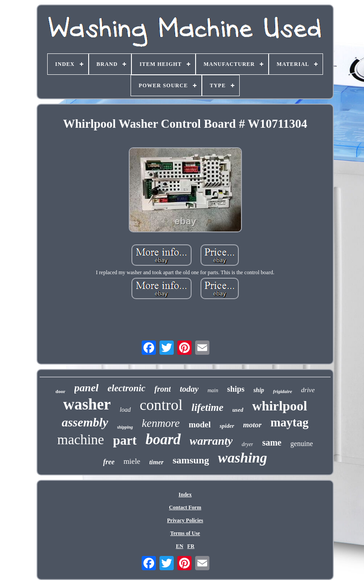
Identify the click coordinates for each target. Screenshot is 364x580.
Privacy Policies (185, 520)
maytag (289, 422)
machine (80, 439)
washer (87, 404)
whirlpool (279, 405)
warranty (211, 440)
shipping (125, 427)
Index (185, 494)
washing (242, 458)
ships (236, 389)
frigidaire (282, 391)
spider (227, 425)
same (271, 442)
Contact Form (185, 507)
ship (259, 390)
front (162, 389)
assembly (84, 422)
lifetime (208, 407)
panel (86, 387)
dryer (247, 444)
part (125, 440)
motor (252, 425)
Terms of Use (185, 533)
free (109, 462)
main (213, 390)
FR (190, 546)
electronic (126, 388)
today (189, 388)
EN (180, 546)
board (163, 439)
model (199, 424)
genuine (301, 443)
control (161, 405)
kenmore (161, 423)
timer (156, 462)
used (237, 409)
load (125, 409)
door (60, 391)
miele (131, 461)
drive (308, 389)
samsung (190, 460)
